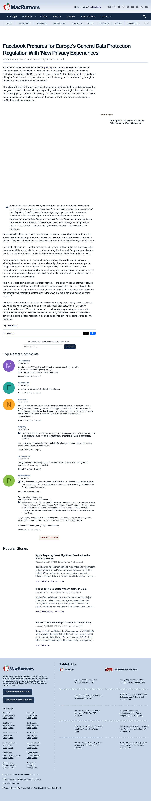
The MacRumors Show (125, 669)
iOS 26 (118, 23)
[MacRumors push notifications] (137, 7)
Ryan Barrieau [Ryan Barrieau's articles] (32, 752)
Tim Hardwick (75, 592)
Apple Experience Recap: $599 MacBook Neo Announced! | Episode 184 (133, 744)
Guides (43, 16)
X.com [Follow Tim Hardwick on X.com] (34, 737)
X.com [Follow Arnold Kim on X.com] (11, 717)
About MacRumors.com (17, 691)
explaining (47, 67)
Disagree (37, 376)
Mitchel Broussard (55, 59)
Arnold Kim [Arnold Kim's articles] (7, 712)
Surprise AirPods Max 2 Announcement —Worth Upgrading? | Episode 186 (131, 712)
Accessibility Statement (11, 783)
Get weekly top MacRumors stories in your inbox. (49, 341)
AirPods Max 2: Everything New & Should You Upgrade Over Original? (88, 744)
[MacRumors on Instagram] (114, 7)
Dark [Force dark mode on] (58, 788)
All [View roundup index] (146, 23)
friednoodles (23, 383)
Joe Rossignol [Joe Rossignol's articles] (32, 722)
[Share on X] (86, 333)
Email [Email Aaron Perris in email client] (29, 767)
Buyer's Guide (88, 16)
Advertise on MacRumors (18, 699)
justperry (22, 427)
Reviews (71, 16)
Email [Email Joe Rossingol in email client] (29, 727)
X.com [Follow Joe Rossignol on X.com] (34, 727)
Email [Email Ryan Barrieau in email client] (29, 757)
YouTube (69, 669)
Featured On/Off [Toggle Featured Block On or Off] (9, 788)
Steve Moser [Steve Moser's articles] (8, 762)
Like (31, 376)
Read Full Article (42, 581)
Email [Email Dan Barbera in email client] (5, 757)
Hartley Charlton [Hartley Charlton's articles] (9, 742)
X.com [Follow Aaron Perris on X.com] (34, 767)
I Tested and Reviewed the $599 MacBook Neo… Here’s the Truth (88, 728)
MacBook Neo (60, 23)
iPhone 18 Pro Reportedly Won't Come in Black (63, 588)
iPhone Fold (42, 23)
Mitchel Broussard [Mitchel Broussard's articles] (10, 732)
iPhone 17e (77, 23)
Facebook (13, 325)
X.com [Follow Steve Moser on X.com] (11, 767)
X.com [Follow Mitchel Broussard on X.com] (11, 737)
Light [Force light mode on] (53, 788)
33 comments (8, 333)
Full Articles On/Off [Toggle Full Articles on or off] (24, 788)
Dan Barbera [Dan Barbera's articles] (8, 752)
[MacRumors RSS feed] (141, 7)
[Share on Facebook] (93, 333)
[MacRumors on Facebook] (118, 7)
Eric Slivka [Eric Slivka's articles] (31, 712)
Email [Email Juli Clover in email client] (5, 727)
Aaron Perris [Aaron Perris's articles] (32, 762)
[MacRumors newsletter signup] (146, 7)
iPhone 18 (104, 23)
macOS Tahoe (134, 23)
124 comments (57, 612)
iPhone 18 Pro (24, 23)
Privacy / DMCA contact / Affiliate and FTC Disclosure (22, 779)
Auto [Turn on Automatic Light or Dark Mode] (48, 788)
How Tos (57, 16)
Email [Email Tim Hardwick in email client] (29, 737)
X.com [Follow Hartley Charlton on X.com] (11, 747)
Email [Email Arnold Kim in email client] (5, 717)
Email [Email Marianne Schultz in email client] (29, 747)
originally (78, 74)
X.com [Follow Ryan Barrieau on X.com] (34, 757)
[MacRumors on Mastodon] (127, 7)
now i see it (23, 399)
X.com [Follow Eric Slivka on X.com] (34, 717)
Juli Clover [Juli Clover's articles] (7, 722)
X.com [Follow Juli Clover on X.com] (11, 727)
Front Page (11, 16)
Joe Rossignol (77, 562)
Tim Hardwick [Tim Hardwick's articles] (32, 732)
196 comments (57, 581)
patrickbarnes (24, 476)
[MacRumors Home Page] (21, 7)
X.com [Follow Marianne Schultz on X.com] (34, 747)
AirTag (91, 23)
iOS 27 (9, 23)
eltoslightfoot (24, 456)
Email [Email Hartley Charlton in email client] (5, 747)
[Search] (145, 16)
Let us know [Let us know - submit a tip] (95, 7)
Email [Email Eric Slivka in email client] (29, 717)
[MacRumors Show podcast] (109, 7)
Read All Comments (49, 537)
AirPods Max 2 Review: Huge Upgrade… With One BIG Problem (87, 712)
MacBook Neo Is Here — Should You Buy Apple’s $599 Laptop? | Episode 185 (134, 728)
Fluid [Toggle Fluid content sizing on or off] (35, 788)
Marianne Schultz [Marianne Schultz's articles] (33, 742)
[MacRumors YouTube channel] (132, 7)
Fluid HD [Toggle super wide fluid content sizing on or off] (41, 788)
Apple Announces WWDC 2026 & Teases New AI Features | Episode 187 (133, 696)
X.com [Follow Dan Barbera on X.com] (11, 757)
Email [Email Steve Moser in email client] (5, 767)
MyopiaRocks (24, 361)
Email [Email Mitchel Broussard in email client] (5, 737)
